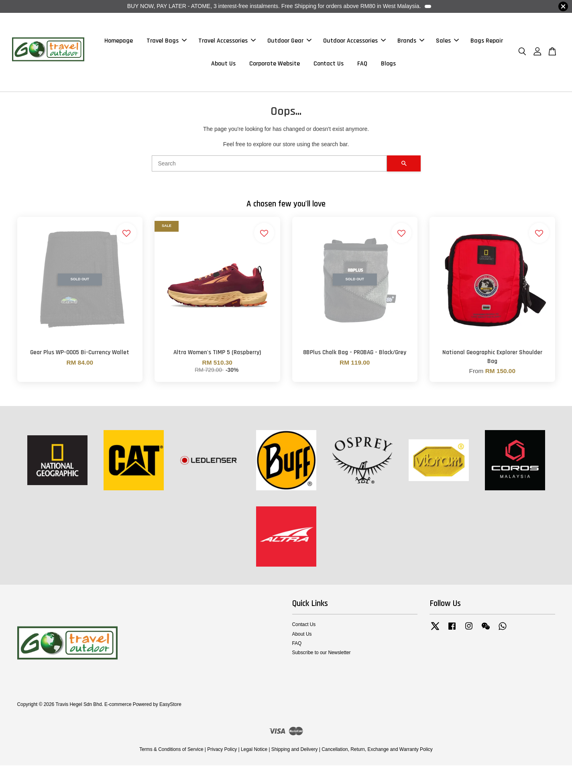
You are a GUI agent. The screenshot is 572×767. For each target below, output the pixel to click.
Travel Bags (167, 41)
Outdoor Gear (289, 41)
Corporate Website (274, 64)
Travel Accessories (227, 41)
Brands (410, 41)
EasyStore (170, 706)
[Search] (269, 165)
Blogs (388, 64)
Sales (447, 41)
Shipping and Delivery (294, 751)
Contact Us (328, 64)
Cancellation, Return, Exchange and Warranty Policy (377, 751)
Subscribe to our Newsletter (321, 654)
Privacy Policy (222, 751)
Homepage (118, 41)
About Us (223, 64)
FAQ (362, 64)
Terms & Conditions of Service (171, 751)
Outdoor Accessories (354, 41)
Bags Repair (486, 41)
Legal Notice (254, 751)
